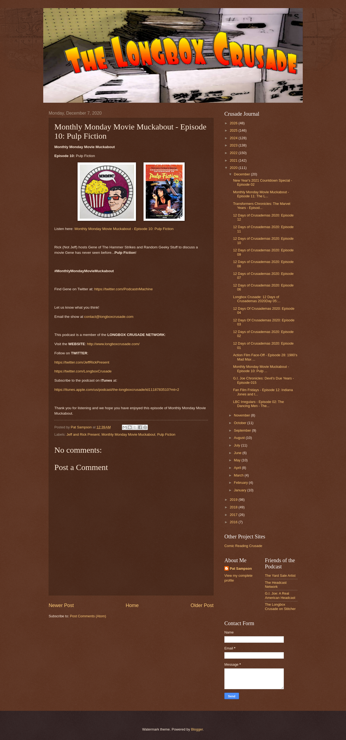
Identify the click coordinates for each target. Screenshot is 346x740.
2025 (234, 130)
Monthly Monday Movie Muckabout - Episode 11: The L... (261, 194)
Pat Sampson (241, 568)
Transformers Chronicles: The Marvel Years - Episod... (261, 206)
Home (132, 605)
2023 (234, 145)
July (237, 445)
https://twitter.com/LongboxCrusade (83, 371)
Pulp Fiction (166, 434)
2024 (234, 138)
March (239, 475)
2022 (234, 153)
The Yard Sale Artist (280, 576)
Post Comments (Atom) (88, 616)
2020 (234, 168)
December (242, 174)
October (240, 423)
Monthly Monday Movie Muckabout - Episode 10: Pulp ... (261, 369)
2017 (234, 515)
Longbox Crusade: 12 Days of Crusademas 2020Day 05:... (256, 299)
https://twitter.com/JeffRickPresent (81, 362)
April (238, 468)
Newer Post (61, 605)
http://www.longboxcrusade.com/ (113, 344)
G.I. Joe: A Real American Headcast (280, 595)
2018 (234, 507)
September (243, 430)
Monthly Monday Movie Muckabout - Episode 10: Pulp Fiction (124, 229)
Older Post (202, 605)
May (237, 460)
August (240, 438)
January (240, 490)
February (241, 483)
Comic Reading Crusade (243, 546)
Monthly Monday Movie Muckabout (128, 434)
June (238, 453)
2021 (234, 160)
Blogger (197, 729)
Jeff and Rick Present (82, 434)
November (242, 415)
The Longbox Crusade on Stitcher (280, 606)
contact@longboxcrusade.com (108, 317)
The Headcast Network (276, 585)
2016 (234, 522)
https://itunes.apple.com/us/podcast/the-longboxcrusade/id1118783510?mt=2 (116, 390)
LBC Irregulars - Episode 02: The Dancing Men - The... (258, 404)
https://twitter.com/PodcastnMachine (123, 289)
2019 (234, 500)
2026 (234, 123)
